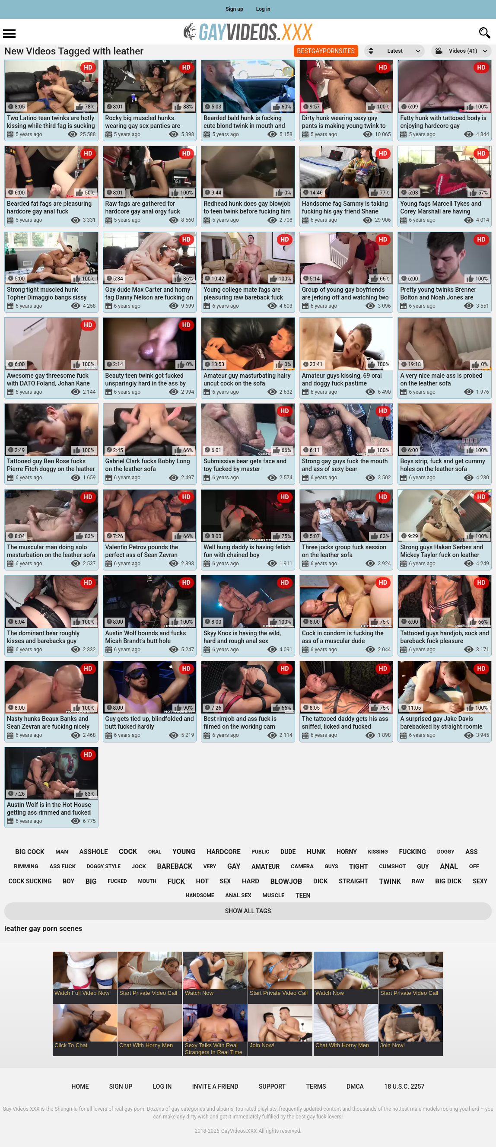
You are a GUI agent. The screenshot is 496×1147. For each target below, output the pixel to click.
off (474, 866)
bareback (174, 866)
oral (155, 852)
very (209, 866)
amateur (265, 866)
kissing (378, 852)
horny (347, 851)
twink (390, 881)
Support (272, 1086)
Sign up (234, 9)
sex (225, 881)
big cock (29, 852)
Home (80, 1086)
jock (139, 866)
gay (234, 866)
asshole (93, 852)
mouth (147, 881)
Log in (263, 9)
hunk (316, 852)
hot (202, 881)
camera (302, 866)
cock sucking (30, 881)
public (260, 852)
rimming (26, 866)
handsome (200, 895)
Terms (316, 1086)
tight (358, 866)
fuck (176, 881)
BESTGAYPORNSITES (326, 51)
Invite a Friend (215, 1086)
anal (449, 866)
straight (353, 881)
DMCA (355, 1086)
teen (303, 895)
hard (250, 881)
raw (418, 881)
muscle (273, 895)
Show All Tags (248, 911)
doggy (446, 852)
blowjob (286, 881)
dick (320, 881)
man (61, 851)
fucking (412, 852)
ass (471, 852)
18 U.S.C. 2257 (404, 1086)
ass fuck (63, 866)
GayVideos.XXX (239, 1131)
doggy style (104, 866)
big (91, 881)
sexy (480, 881)
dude (288, 851)
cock (128, 852)
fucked (117, 881)
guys (331, 866)
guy (423, 866)
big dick (448, 881)
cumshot (392, 866)
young (183, 852)
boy (68, 881)
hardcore (223, 852)
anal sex (238, 895)
